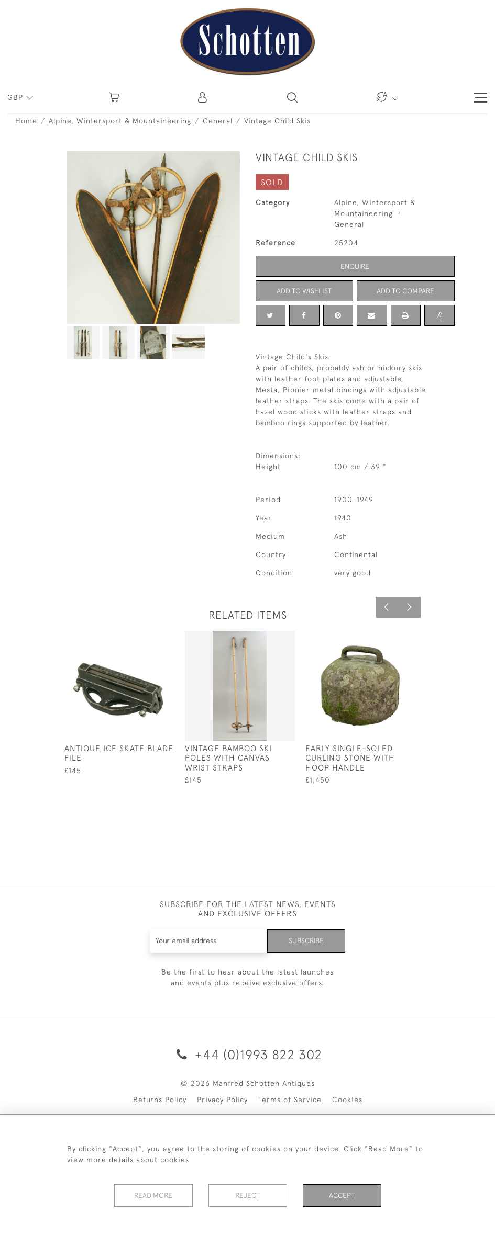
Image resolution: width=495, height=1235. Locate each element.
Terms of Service (290, 1099)
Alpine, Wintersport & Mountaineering (120, 121)
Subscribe (305, 940)
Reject (247, 1195)
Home (26, 121)
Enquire (355, 266)
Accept (341, 1195)
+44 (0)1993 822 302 (247, 1054)
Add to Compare (405, 291)
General (218, 121)
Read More (153, 1195)
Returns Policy (159, 1099)
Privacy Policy (222, 1099)
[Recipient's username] (208, 941)
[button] (203, 97)
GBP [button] (16, 97)
